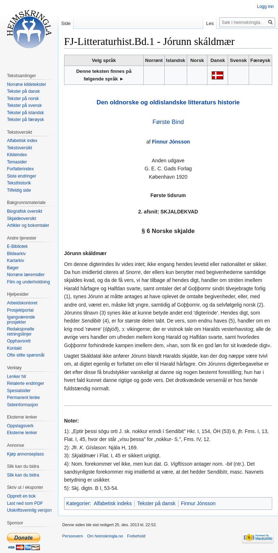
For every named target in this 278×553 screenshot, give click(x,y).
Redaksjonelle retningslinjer (20, 332)
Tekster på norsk (23, 98)
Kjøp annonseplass (25, 454)
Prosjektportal (20, 310)
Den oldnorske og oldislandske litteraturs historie (168, 102)
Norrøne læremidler (26, 274)
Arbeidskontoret (22, 302)
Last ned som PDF (25, 503)
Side (66, 23)
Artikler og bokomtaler (28, 225)
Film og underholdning (28, 281)
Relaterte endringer (25, 383)
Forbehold (136, 536)
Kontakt (14, 348)
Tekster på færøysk (25, 119)
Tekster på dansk (156, 503)
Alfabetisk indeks (113, 503)
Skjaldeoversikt (21, 218)
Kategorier (78, 503)
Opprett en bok (21, 496)
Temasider (17, 162)
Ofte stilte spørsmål (25, 355)
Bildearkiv (16, 253)
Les (210, 23)
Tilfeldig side (19, 190)
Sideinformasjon (22, 404)
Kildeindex (17, 154)
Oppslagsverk (20, 425)
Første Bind (168, 121)
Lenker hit (16, 376)
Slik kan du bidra (23, 475)
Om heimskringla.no (105, 536)
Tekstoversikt (19, 147)
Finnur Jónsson (171, 142)
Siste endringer (21, 176)
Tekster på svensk (24, 105)
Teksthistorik (19, 183)
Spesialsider (18, 390)
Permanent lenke (23, 397)
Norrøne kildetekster (26, 84)
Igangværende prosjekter (21, 320)
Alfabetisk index (22, 140)
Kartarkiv (15, 260)
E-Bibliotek (17, 246)
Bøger (13, 267)
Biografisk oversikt (24, 211)
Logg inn (265, 6)
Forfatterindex (20, 168)
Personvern (72, 536)
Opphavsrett (18, 341)
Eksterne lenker (22, 432)
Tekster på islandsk (25, 112)
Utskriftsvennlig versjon (29, 510)
